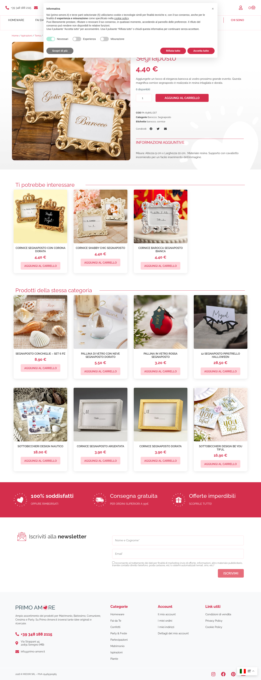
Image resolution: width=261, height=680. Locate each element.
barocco (151, 121)
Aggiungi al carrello (182, 98)
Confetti (115, 627)
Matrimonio (117, 646)
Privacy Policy (213, 620)
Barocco (152, 117)
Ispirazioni (26, 35)
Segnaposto (164, 117)
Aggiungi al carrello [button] (40, 266)
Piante (114, 658)
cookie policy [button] (121, 18)
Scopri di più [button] (60, 50)
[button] (151, 128)
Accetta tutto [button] (201, 50)
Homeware (16, 20)
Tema (38, 35)
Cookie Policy (213, 627)
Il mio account (167, 614)
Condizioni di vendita (218, 614)
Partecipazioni (119, 639)
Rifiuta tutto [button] (173, 50)
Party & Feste (118, 633)
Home (15, 35)
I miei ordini (165, 620)
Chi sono (237, 20)
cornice (161, 121)
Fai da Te (115, 620)
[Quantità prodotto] (144, 98)
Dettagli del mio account (173, 633)
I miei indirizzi (166, 627)
